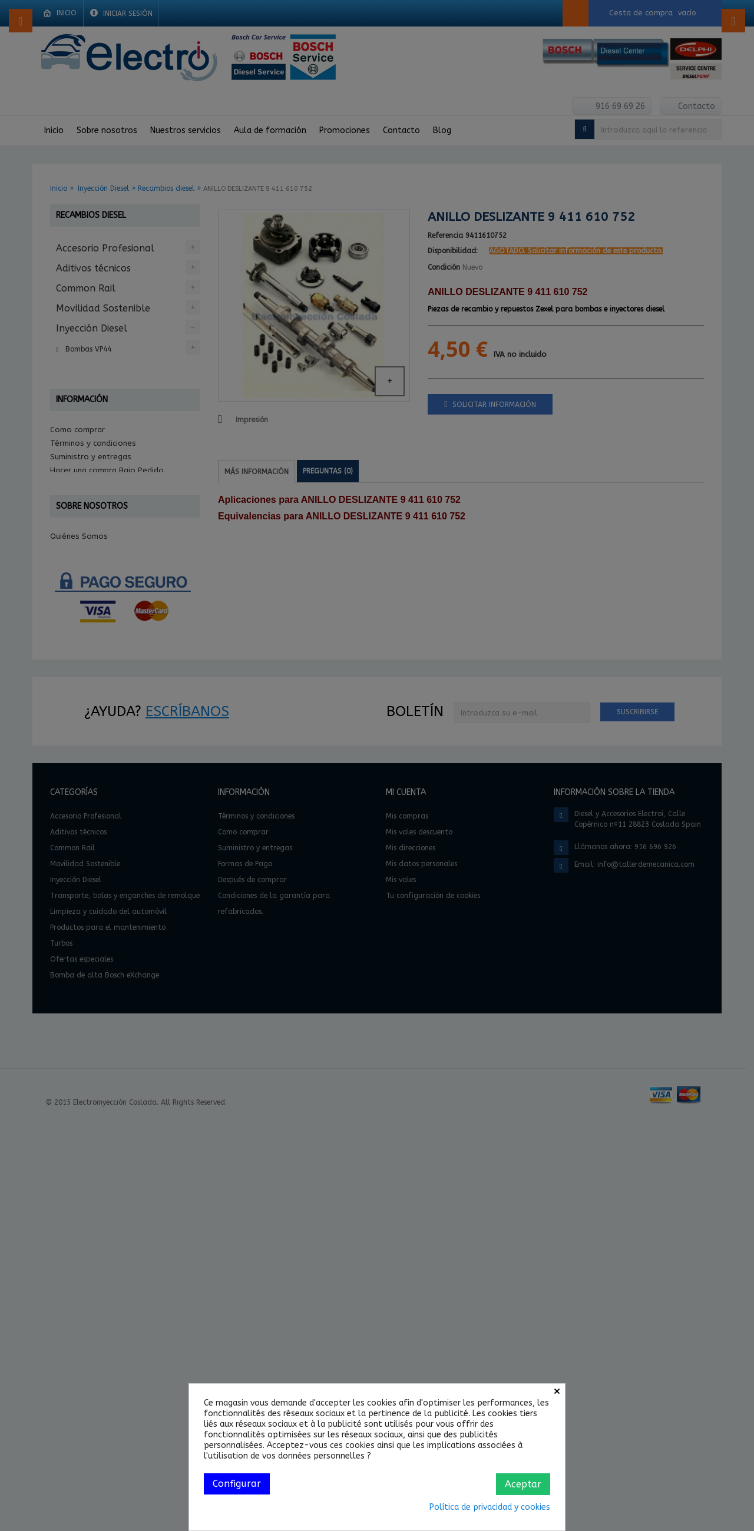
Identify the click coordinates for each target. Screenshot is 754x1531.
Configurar (237, 1483)
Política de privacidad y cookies (489, 1507)
